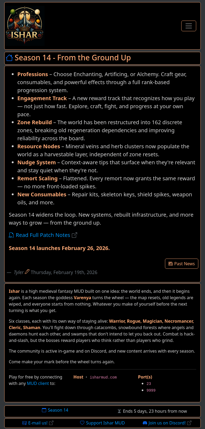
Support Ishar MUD (102, 423)
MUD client (38, 383)
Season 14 (55, 410)
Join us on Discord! (167, 423)
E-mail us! (37, 423)
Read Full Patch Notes (43, 235)
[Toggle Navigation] (188, 26)
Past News (181, 264)
